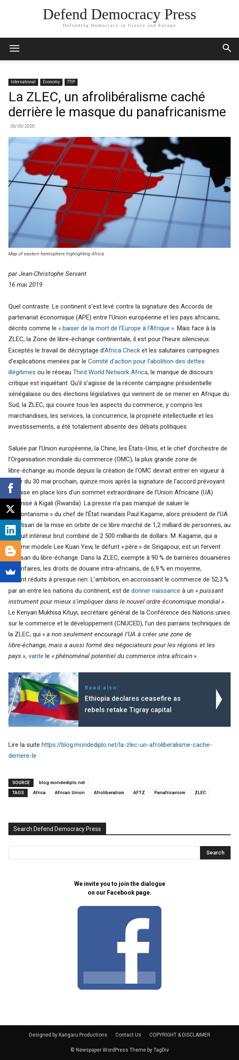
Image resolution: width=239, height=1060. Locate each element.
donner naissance (155, 590)
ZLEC (200, 792)
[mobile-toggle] (14, 49)
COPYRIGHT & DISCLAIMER (179, 1035)
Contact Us (128, 1035)
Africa (39, 792)
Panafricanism (169, 792)
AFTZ (139, 792)
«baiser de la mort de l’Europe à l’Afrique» (116, 328)
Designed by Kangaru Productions (68, 1035)
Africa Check (122, 350)
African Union (70, 792)
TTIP (71, 82)
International (23, 82)
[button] (227, 49)
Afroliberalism (109, 792)
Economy (51, 82)
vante (36, 656)
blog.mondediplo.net (62, 782)
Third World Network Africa (110, 372)
